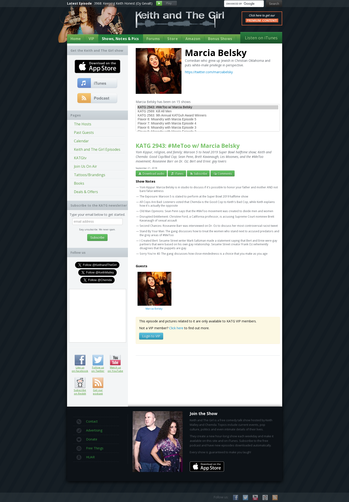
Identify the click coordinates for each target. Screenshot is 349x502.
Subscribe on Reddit (80, 382)
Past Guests (84, 132)
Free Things (89, 448)
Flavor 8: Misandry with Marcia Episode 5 (207, 119)
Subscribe (198, 173)
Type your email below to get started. (97, 214)
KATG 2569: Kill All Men (207, 111)
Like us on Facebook (80, 360)
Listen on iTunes (261, 37)
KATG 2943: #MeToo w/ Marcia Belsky (207, 107)
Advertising (89, 430)
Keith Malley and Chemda (94, 23)
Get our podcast (98, 391)
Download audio (151, 173)
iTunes (177, 173)
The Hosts (82, 124)
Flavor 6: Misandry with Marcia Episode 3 (207, 128)
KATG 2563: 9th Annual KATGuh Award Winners (207, 115)
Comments (222, 173)
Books (79, 183)
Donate (86, 439)
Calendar (81, 141)
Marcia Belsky (154, 290)
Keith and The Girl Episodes (97, 149)
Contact (87, 421)
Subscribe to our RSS (275, 497)
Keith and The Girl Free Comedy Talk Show (180, 19)
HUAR (85, 457)
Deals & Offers (86, 191)
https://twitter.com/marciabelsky (209, 72)
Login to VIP (151, 336)
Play (166, 3)
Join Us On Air (85, 166)
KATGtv (80, 158)
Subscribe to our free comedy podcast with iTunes (97, 83)
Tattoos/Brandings (89, 175)
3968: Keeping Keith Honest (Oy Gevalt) (123, 3)
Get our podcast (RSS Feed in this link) (97, 98)
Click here (176, 328)
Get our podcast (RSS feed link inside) (97, 382)
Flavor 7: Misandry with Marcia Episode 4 (207, 123)
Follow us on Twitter (97, 360)
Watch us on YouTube (115, 360)
